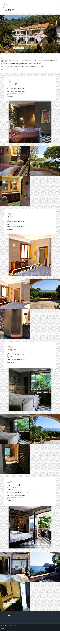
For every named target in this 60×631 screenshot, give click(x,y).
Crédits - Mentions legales (6, 628)
